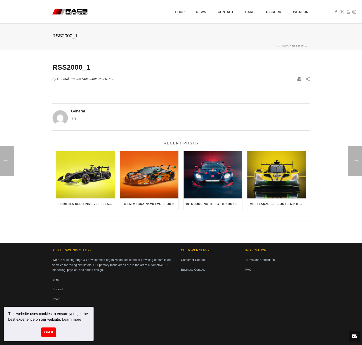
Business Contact (193, 269)
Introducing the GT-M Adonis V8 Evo (214, 204)
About (56, 299)
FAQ (248, 269)
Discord (273, 12)
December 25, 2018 (96, 79)
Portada (282, 45)
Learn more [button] (71, 319)
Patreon (300, 12)
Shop (180, 12)
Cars (249, 12)
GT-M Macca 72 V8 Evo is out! (149, 204)
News (201, 12)
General (63, 79)
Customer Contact (193, 260)
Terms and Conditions (260, 260)
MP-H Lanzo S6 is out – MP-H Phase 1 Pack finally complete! (278, 204)
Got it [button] (48, 332)
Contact (225, 12)
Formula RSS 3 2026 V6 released (86, 204)
